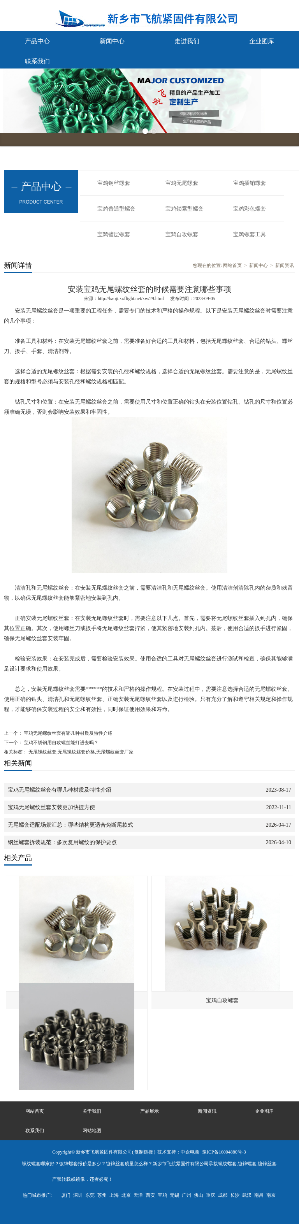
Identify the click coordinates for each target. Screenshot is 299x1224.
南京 (271, 1195)
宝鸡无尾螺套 (181, 183)
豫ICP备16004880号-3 (224, 1152)
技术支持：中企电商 (178, 1152)
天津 (138, 1195)
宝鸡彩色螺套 (249, 209)
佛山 (198, 1195)
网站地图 (92, 1130)
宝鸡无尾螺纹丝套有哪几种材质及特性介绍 (68, 733)
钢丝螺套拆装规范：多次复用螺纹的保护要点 (62, 842)
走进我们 (186, 41)
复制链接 (143, 1152)
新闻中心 (112, 41)
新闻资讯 (284, 265)
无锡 (174, 1195)
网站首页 (232, 265)
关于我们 (92, 1111)
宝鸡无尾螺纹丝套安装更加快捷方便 (51, 807)
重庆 (210, 1195)
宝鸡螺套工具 (249, 234)
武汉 (247, 1195)
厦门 (65, 1195)
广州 (186, 1195)
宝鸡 (162, 1195)
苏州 (102, 1195)
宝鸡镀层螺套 (113, 234)
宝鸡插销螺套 (249, 183)
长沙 (234, 1195)
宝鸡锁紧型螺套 (184, 209)
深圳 (78, 1195)
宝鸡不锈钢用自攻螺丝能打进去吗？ (60, 742)
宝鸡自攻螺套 (181, 234)
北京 (126, 1195)
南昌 (259, 1195)
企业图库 (261, 41)
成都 (222, 1195)
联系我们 (37, 61)
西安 (150, 1195)
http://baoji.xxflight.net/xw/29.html (131, 298)
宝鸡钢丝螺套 (113, 183)
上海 (114, 1195)
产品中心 (37, 41)
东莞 (90, 1195)
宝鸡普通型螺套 (116, 209)
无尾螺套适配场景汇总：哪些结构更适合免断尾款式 (70, 825)
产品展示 (149, 1111)
